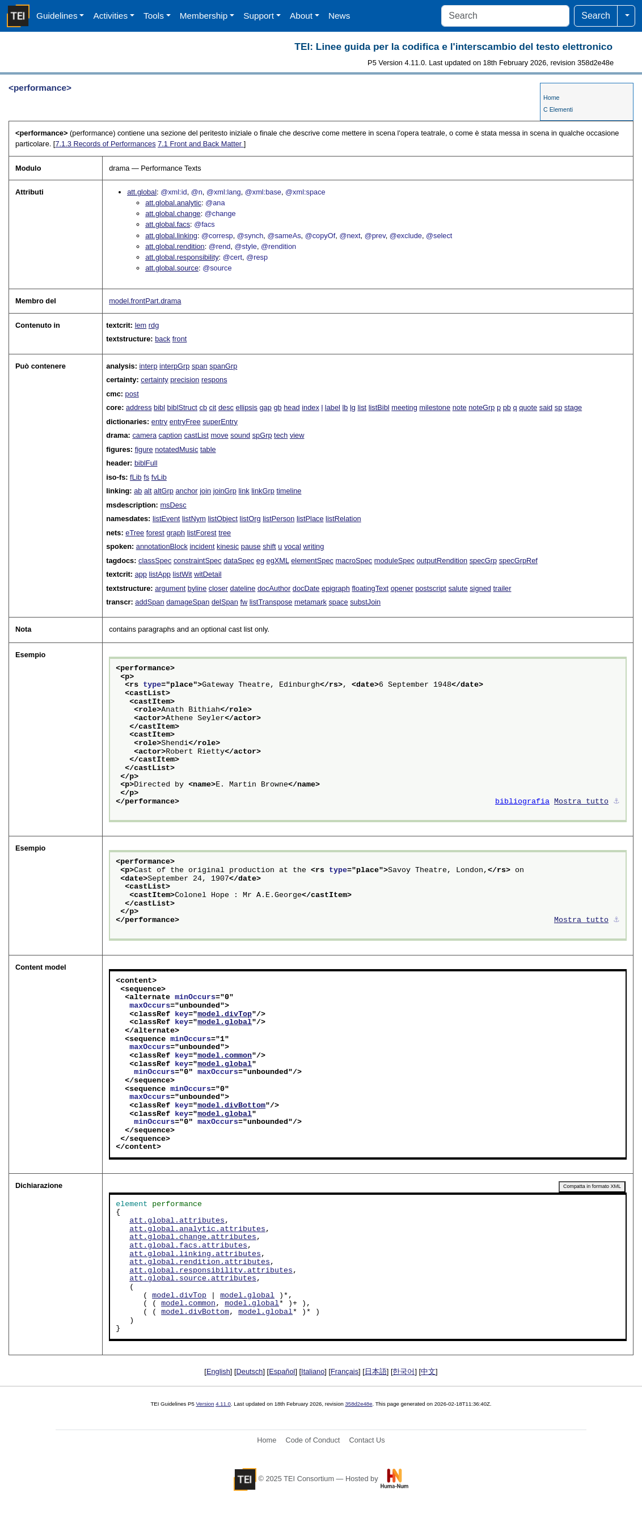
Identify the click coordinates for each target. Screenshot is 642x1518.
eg (260, 560)
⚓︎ (616, 802)
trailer (502, 588)
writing (313, 546)
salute (457, 588)
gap (266, 407)
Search (595, 15)
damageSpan (187, 602)
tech (281, 435)
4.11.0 (223, 1404)
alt (148, 491)
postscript (430, 588)
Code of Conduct (312, 1440)
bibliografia (522, 802)
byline (197, 588)
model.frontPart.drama (145, 301)
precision (184, 379)
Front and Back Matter (201, 143)
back (162, 339)
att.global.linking (171, 235)
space (338, 602)
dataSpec (238, 560)
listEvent (166, 518)
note (460, 407)
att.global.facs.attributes (188, 1246)
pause (251, 546)
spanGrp (223, 366)
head (291, 407)
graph (175, 532)
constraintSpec (198, 560)
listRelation (343, 518)
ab (138, 491)
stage (573, 407)
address (139, 407)
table (208, 449)
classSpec (154, 560)
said (545, 407)
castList (196, 435)
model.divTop (224, 1014)
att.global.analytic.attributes (197, 1229)
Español (282, 1371)
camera (144, 435)
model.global (224, 1022)
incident (201, 546)
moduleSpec (394, 560)
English (218, 1371)
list (361, 407)
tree (224, 532)
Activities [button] (110, 15)
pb (507, 407)
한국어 (403, 1371)
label (332, 407)
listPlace (310, 518)
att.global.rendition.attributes (199, 1262)
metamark (310, 602)
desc (226, 407)
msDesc (173, 505)
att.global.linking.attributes (195, 1254)
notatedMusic (176, 449)
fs (146, 477)
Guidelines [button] (57, 15)
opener (402, 588)
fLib (136, 477)
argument (170, 588)
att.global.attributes (177, 1221)
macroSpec (353, 560)
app (141, 574)
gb (277, 407)
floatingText (370, 588)
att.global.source (171, 268)
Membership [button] (204, 15)
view (297, 435)
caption (170, 435)
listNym (194, 518)
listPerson (278, 518)
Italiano (312, 1371)
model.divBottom (231, 1106)
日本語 (376, 1371)
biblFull (146, 463)
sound (240, 435)
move (219, 435)
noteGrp (481, 407)
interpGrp (174, 366)
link (244, 491)
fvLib (159, 477)
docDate (306, 588)
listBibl (379, 407)
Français (344, 1371)
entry (159, 421)
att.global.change (172, 213)
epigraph (336, 588)
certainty (154, 379)
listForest (202, 532)
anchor (187, 491)
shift (269, 546)
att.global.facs (167, 224)
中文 (428, 1371)
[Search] (505, 16)
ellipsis (246, 407)
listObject (223, 518)
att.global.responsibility (181, 257)
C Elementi (558, 109)
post (132, 394)
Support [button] (258, 15)
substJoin (365, 602)
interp (148, 366)
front (179, 339)
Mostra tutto (581, 802)
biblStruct (182, 407)
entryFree (185, 421)
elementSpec (312, 560)
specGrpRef (518, 560)
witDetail (207, 574)
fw (243, 602)
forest (155, 532)
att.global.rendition (175, 246)
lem (141, 325)
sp (559, 407)
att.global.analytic (173, 202)
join (205, 491)
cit (213, 407)
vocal (292, 546)
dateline (243, 588)
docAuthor (273, 588)
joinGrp (224, 491)
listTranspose (271, 602)
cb (203, 407)
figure (144, 449)
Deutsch (249, 1371)
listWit (182, 574)
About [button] (301, 15)
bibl (159, 407)
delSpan (225, 602)
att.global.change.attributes (192, 1237)
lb (345, 407)
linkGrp (262, 491)
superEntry (220, 421)
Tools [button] (153, 15)
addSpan (149, 602)
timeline (288, 491)
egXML (278, 560)
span (200, 366)
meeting (404, 407)
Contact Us (367, 1440)
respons (214, 379)
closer (218, 588)
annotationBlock (162, 546)
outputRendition (441, 560)
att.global (142, 192)
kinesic (228, 546)
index (310, 407)
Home (551, 97)
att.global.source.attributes (192, 1279)
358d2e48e (358, 1404)
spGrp (262, 435)
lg (353, 407)
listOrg (250, 518)
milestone (434, 407)
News (339, 15)
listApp (160, 574)
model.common (224, 1056)
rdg (154, 325)
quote (528, 407)
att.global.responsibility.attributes (211, 1271)
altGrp (164, 491)
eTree (134, 532)
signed (480, 588)
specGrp (483, 560)
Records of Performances (105, 143)
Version (205, 1404)
